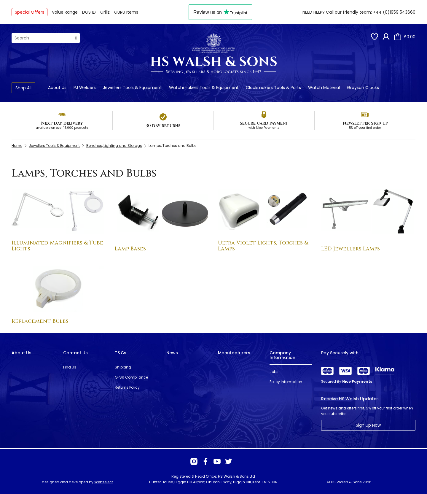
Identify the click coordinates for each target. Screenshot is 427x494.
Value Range (65, 12)
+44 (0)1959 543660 (394, 12)
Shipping (123, 367)
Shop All (23, 88)
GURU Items (126, 12)
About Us (57, 87)
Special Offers (29, 12)
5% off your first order (365, 128)
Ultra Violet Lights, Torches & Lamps (263, 245)
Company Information (282, 355)
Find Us (69, 367)
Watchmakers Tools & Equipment (204, 87)
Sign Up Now (368, 425)
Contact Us (75, 353)
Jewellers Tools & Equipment (132, 87)
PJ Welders (85, 87)
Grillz (105, 12)
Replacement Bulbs (40, 321)
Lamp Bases (130, 248)
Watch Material (324, 87)
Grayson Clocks (363, 87)
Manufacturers (234, 353)
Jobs (274, 371)
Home (17, 145)
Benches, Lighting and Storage (114, 145)
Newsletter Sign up (365, 123)
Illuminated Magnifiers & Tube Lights (57, 245)
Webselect (103, 482)
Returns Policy (127, 387)
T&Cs (120, 353)
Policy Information (286, 381)
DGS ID (89, 12)
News (172, 353)
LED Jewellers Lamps (350, 248)
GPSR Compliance (131, 377)
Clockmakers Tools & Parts (273, 87)
